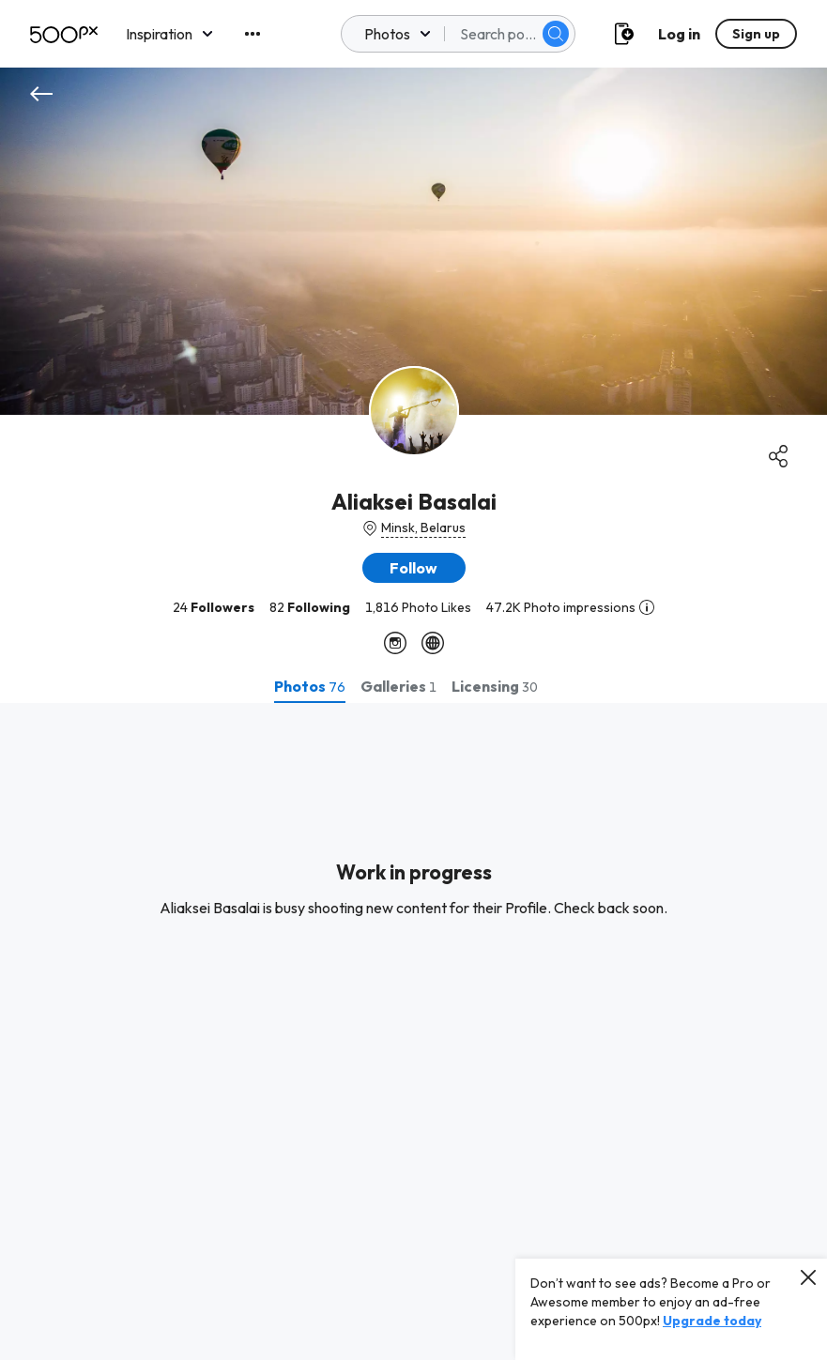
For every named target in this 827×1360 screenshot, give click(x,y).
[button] (414, 568)
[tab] (310, 686)
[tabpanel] (413, 1031)
